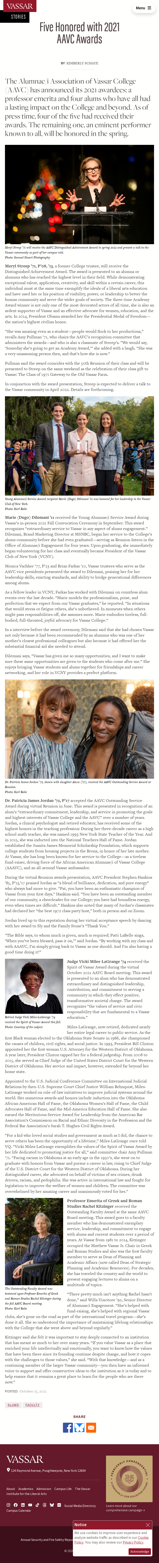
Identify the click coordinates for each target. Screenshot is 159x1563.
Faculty (32, 1405)
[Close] (148, 1525)
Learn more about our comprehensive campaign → (125, 1508)
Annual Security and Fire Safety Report (48, 1540)
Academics (25, 1489)
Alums (13, 1405)
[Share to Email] (91, 1428)
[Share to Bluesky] (79, 1428)
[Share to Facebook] (68, 1428)
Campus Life (63, 1489)
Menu (144, 8)
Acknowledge (139, 1551)
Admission (43, 1489)
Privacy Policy (133, 1542)
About (10, 1489)
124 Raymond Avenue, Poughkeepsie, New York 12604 (46, 1470)
